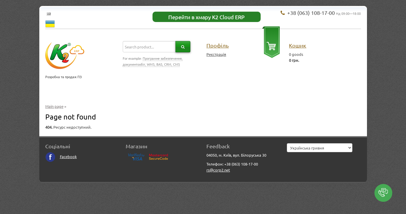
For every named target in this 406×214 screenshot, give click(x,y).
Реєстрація (216, 54)
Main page (54, 106)
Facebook (61, 156)
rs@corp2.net (218, 169)
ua (49, 12)
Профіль (217, 45)
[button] (383, 193)
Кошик (297, 45)
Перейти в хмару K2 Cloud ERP (206, 17)
